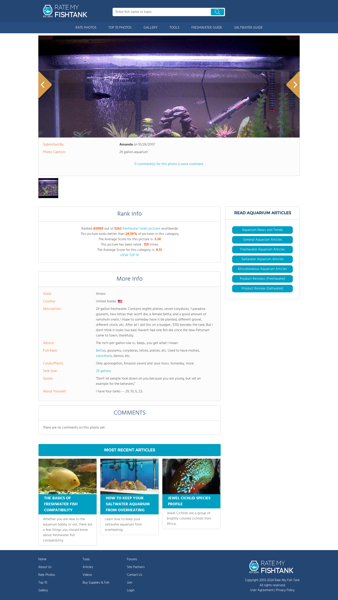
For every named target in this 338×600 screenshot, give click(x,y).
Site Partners (136, 567)
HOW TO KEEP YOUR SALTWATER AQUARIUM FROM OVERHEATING (128, 504)
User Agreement (262, 590)
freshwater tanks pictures (141, 229)
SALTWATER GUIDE (248, 28)
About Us (44, 567)
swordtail (103, 356)
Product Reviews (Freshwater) (262, 279)
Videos (87, 575)
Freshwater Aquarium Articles (262, 249)
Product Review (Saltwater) (262, 288)
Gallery (43, 590)
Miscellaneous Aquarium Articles (262, 269)
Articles (88, 567)
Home (42, 559)
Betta (100, 351)
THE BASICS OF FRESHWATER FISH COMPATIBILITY (61, 504)
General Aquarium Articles (262, 240)
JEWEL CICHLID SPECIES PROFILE (189, 501)
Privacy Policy (285, 590)
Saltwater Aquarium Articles (262, 259)
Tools (86, 559)
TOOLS (174, 28)
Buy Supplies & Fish (96, 582)
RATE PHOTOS (86, 28)
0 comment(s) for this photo (155, 164)
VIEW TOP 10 (129, 255)
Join (129, 582)
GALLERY (150, 28)
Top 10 (42, 582)
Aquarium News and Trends (262, 230)
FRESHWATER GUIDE (206, 28)
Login (130, 590)
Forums (132, 559)
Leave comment (191, 164)
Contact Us (134, 575)
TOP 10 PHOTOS (120, 28)
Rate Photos (46, 575)
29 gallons (103, 371)
